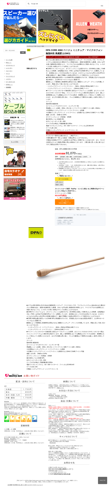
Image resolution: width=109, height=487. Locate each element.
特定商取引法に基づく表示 (20, 485)
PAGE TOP (102, 480)
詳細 (21, 408)
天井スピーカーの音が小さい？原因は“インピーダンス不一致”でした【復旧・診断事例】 (17, 123)
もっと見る (14, 142)
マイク (39, 46)
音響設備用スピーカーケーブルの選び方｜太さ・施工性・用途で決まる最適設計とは (17, 135)
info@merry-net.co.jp (62, 474)
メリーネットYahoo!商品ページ (65, 202)
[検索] (55, 4)
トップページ (30, 46)
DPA (43, 46)
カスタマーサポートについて (35, 485)
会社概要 (10, 485)
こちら (81, 415)
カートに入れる (64, 179)
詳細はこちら (60, 388)
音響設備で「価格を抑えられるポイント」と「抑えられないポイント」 (17, 129)
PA (35, 46)
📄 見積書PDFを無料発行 (64, 217)
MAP (25, 440)
